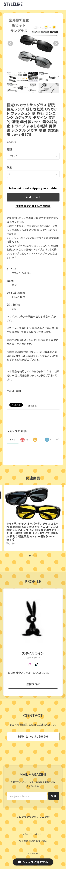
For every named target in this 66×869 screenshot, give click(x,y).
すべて (13, 439)
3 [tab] (36, 555)
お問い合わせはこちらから (33, 736)
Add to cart (33, 197)
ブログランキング (26, 816)
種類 (9, 149)
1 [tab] (30, 555)
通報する (32, 405)
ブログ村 (44, 816)
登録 (53, 796)
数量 (9, 167)
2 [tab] (33, 555)
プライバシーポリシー (33, 834)
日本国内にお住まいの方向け (32, 206)
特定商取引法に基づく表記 (33, 840)
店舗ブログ (33, 684)
